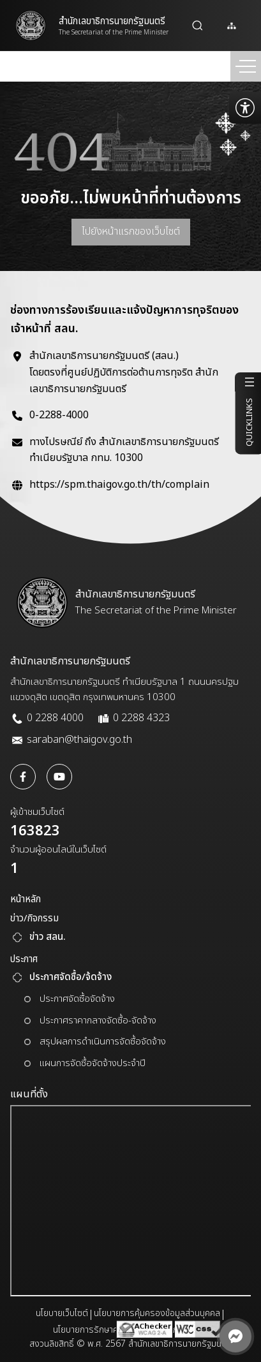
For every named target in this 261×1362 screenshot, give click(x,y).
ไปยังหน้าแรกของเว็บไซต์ (131, 231)
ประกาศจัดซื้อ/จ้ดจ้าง (70, 977)
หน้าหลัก (25, 899)
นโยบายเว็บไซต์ (62, 1313)
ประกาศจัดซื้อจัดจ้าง (77, 999)
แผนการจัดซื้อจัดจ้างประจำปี (92, 1063)
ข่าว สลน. (47, 937)
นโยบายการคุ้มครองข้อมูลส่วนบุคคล (157, 1313)
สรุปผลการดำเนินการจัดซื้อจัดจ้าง (103, 1041)
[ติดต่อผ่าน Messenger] (235, 1336)
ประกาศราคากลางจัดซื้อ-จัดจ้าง (98, 1020)
